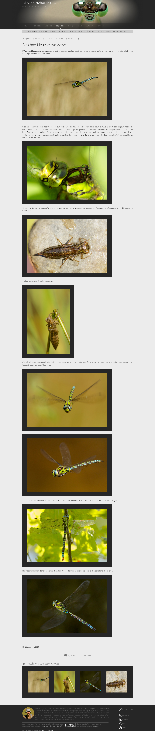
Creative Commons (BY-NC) (53, 726)
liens (79, 25)
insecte (53, 31)
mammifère (63, 31)
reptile (81, 31)
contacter (96, 726)
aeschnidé (72, 38)
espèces (60, 25)
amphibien (32, 31)
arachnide (43, 31)
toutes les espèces (120, 31)
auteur (89, 25)
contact (101, 25)
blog (70, 25)
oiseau (73, 31)
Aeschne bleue (43, 663)
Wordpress (49, 730)
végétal (90, 31)
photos (37, 25)
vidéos (48, 25)
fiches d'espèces (104, 31)
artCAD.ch (41, 730)
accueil (26, 25)
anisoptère (59, 38)
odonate (48, 38)
